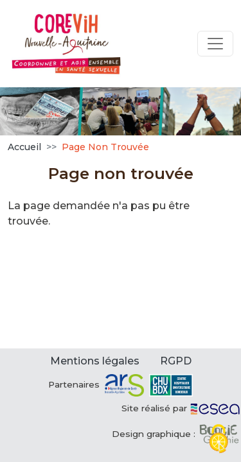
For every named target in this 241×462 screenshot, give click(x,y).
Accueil (24, 147)
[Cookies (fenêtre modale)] (218, 440)
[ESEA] (215, 408)
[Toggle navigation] (215, 43)
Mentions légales (94, 361)
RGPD (176, 361)
